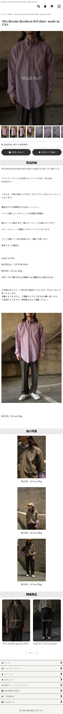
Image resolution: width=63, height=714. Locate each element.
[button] (38, 6)
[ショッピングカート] (51, 6)
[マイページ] (45, 6)
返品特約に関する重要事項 (14, 144)
